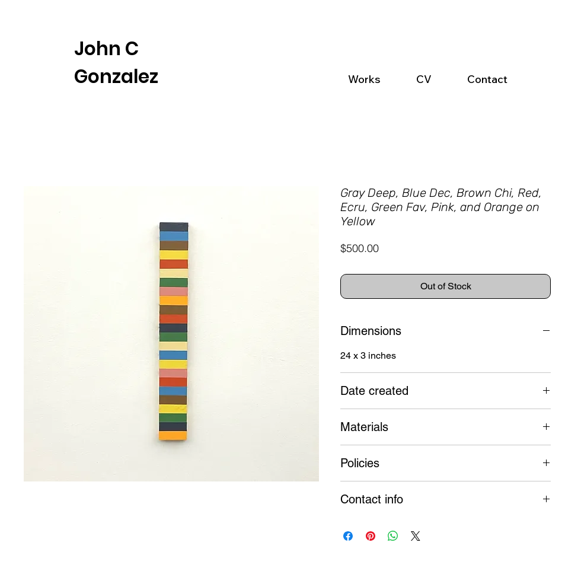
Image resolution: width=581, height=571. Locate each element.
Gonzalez (116, 76)
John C (106, 49)
